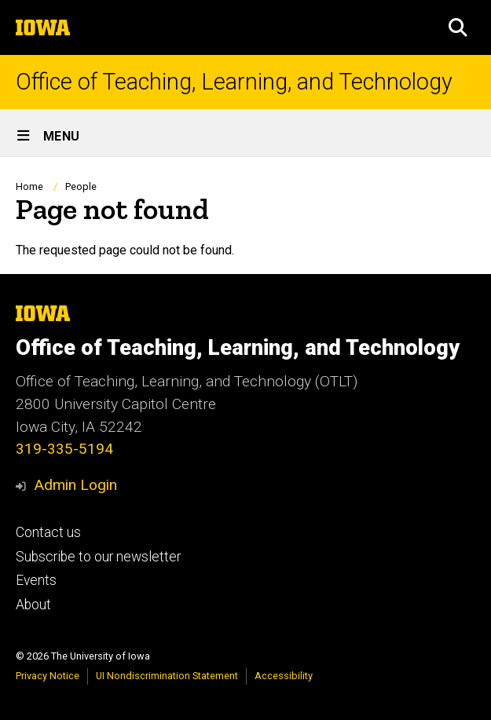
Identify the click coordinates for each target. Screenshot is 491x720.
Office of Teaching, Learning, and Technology (234, 82)
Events (36, 580)
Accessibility (284, 676)
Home (29, 186)
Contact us (48, 532)
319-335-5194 (64, 449)
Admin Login (75, 485)
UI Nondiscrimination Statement (167, 676)
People (81, 186)
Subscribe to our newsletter (98, 557)
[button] (458, 27)
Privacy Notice (47, 676)
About (33, 604)
